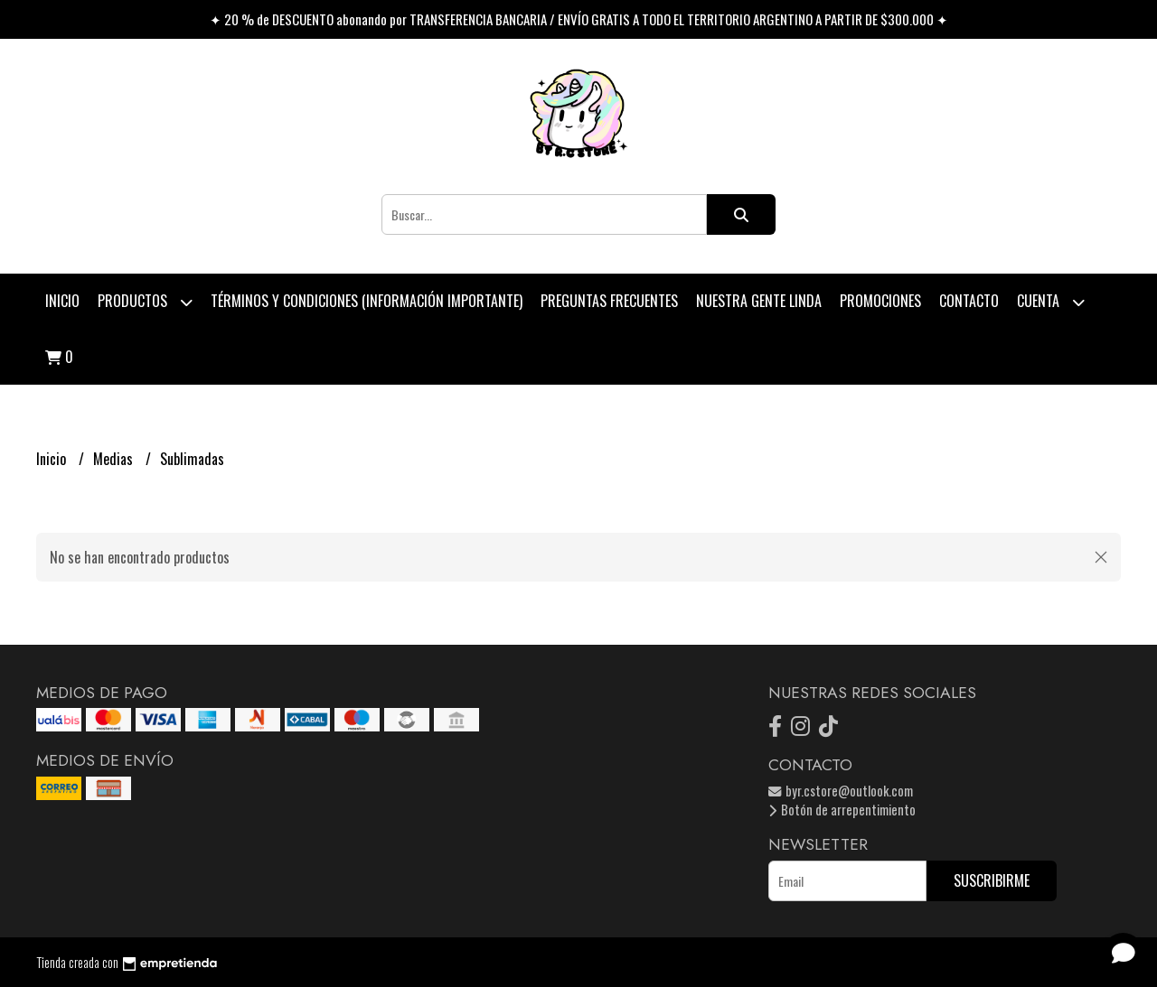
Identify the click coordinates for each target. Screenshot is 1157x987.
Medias (114, 459)
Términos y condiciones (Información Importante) (366, 301)
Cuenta (1051, 302)
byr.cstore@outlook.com (840, 790)
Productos (145, 302)
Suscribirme (992, 880)
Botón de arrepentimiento (842, 809)
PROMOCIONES (880, 301)
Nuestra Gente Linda (759, 301)
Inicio (62, 301)
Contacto (969, 301)
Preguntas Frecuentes (609, 301)
